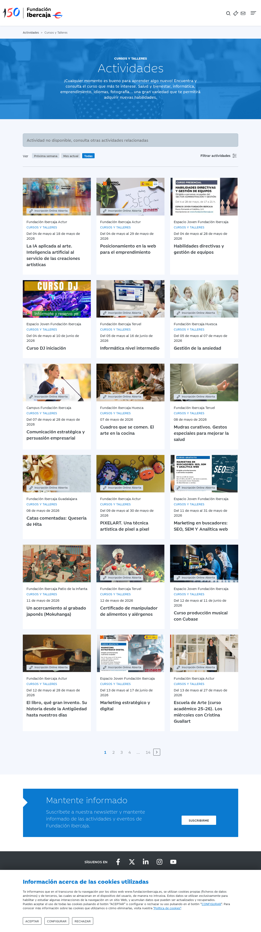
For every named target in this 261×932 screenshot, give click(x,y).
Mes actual (70, 156)
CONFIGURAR (211, 904)
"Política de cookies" (167, 908)
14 (148, 752)
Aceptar (32, 921)
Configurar (57, 921)
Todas (88, 156)
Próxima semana (45, 156)
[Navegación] (253, 13)
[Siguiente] (156, 752)
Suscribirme (199, 820)
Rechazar (83, 921)
